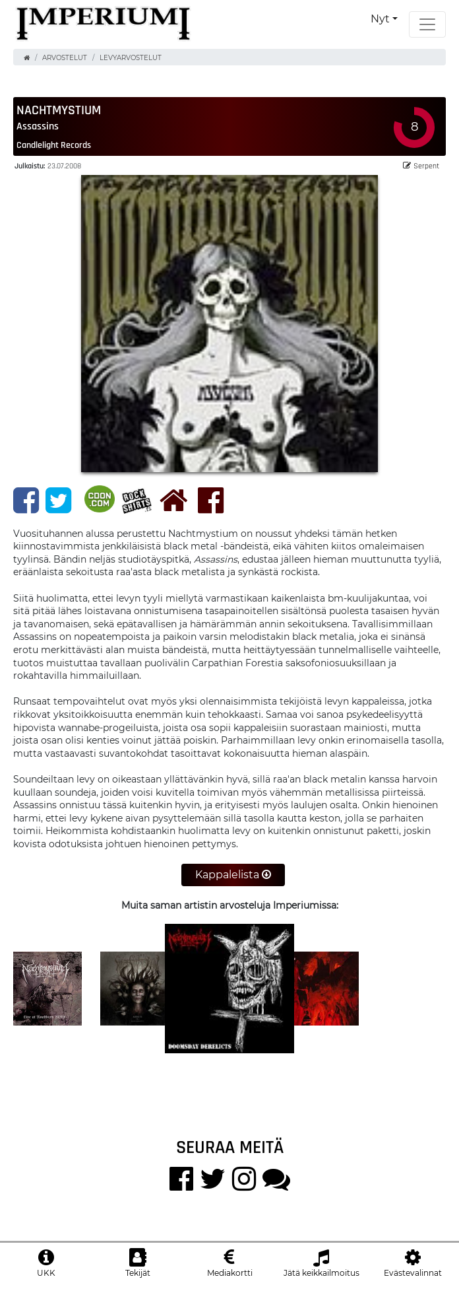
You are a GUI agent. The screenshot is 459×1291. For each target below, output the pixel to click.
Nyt (380, 19)
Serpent (421, 165)
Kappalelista (233, 874)
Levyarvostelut (131, 57)
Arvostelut (64, 57)
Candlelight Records (53, 144)
